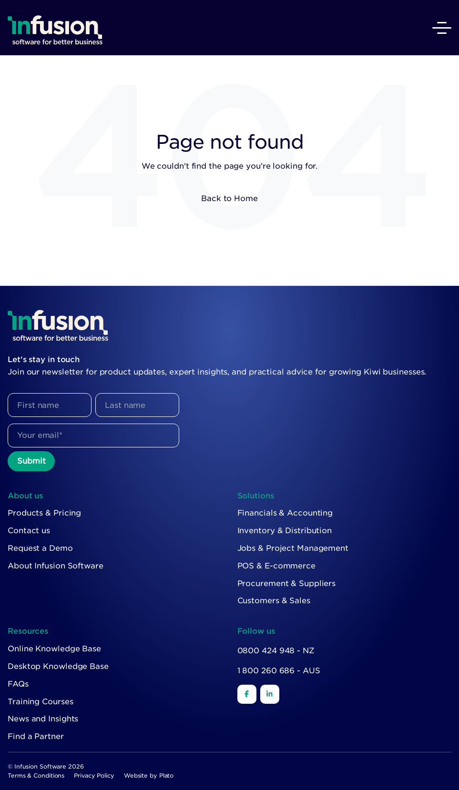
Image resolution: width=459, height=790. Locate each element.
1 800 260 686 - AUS (278, 670)
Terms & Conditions (36, 775)
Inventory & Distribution (284, 530)
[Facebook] (246, 694)
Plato (166, 775)
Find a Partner (36, 736)
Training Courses (40, 701)
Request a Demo (40, 548)
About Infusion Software (55, 565)
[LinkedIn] (269, 694)
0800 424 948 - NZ (276, 650)
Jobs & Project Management (293, 548)
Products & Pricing (44, 512)
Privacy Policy (94, 775)
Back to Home (229, 198)
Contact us (29, 530)
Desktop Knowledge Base (58, 666)
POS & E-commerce (276, 565)
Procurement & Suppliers (286, 583)
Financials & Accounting (285, 512)
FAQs (18, 684)
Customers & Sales (273, 600)
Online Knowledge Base (54, 648)
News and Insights (43, 718)
